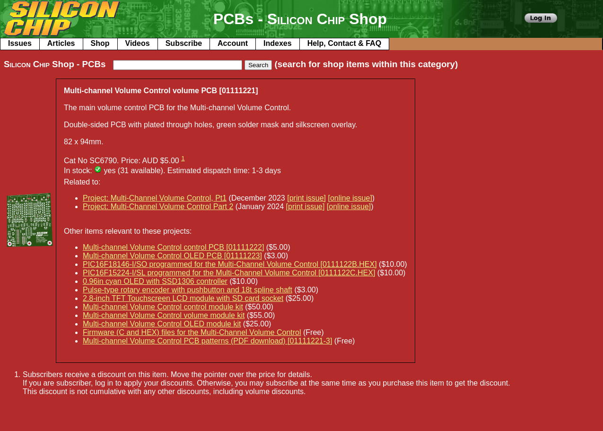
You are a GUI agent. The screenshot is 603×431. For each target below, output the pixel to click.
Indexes (277, 43)
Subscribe (184, 43)
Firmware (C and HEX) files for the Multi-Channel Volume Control (192, 332)
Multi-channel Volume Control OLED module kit (162, 324)
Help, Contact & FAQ (344, 43)
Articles (61, 43)
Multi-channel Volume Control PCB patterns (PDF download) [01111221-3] (207, 341)
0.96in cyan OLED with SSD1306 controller (155, 281)
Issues (20, 43)
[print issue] (306, 198)
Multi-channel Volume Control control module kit (163, 307)
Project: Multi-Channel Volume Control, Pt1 (155, 198)
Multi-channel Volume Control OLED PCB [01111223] (172, 256)
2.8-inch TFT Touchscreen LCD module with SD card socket (183, 298)
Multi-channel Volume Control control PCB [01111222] (173, 247)
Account (233, 43)
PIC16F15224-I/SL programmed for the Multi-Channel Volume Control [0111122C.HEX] (229, 273)
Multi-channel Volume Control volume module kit (164, 315)
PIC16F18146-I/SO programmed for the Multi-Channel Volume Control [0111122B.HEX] (230, 264)
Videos (137, 43)
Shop (100, 43)
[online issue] (350, 198)
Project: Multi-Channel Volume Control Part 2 (158, 206)
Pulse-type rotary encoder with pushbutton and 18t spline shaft (187, 290)
